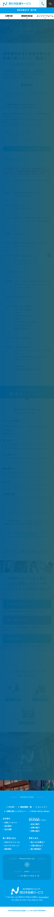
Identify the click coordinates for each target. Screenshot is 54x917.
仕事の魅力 (35, 830)
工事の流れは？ (37, 848)
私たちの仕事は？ (38, 844)
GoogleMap (43, 899)
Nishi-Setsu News (41, 813)
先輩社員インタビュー (16, 813)
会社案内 (8, 828)
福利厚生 (8, 851)
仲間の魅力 (35, 833)
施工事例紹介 (36, 851)
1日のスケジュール (12, 844)
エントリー (43, 809)
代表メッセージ (10, 825)
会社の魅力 (35, 826)
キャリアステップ (11, 848)
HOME (11, 809)
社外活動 (8, 832)
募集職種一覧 (26, 809)
